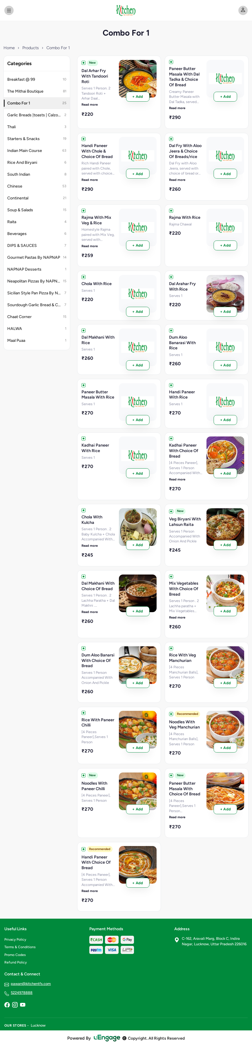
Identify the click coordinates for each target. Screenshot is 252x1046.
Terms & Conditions (20, 947)
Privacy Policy (15, 939)
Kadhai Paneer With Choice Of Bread (183, 450)
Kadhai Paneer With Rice (95, 448)
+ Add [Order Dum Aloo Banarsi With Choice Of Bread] (137, 683)
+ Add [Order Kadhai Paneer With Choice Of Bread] (225, 473)
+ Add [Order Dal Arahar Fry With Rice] (225, 311)
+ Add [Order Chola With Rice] (137, 311)
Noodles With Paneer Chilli (94, 786)
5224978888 (21, 992)
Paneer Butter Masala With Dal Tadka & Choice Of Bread (184, 76)
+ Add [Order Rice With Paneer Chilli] (137, 748)
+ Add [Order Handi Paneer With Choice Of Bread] (137, 883)
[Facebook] (7, 1005)
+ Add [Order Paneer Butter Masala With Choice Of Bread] (225, 809)
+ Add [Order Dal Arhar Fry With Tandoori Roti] (137, 96)
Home (9, 47)
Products (30, 47)
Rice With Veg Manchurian (182, 657)
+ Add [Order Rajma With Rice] (225, 245)
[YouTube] (22, 1005)
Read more (89, 104)
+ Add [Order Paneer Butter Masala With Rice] (137, 420)
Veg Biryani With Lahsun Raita (185, 521)
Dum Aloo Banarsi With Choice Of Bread (98, 660)
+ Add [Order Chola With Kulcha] (137, 545)
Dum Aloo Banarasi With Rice (182, 342)
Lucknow (38, 1025)
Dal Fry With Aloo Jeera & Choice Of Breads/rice (185, 151)
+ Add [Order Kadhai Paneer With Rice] (137, 473)
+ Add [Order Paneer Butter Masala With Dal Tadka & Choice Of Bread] (225, 96)
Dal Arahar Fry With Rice (182, 286)
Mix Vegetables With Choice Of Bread (183, 589)
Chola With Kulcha (91, 519)
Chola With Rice (96, 283)
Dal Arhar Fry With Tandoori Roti (94, 76)
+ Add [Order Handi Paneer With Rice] (225, 420)
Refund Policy (15, 962)
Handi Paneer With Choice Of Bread (96, 862)
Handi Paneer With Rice (182, 394)
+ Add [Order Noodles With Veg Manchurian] (225, 748)
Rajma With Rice (184, 217)
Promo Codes (15, 955)
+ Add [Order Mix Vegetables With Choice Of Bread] (225, 611)
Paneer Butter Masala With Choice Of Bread (184, 789)
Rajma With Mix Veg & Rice (96, 220)
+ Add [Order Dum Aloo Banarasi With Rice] (225, 365)
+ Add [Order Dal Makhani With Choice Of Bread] (137, 611)
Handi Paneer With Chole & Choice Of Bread (97, 151)
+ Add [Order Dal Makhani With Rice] (137, 365)
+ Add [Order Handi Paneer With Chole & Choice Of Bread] (137, 174)
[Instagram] (14, 1005)
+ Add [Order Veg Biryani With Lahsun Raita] (225, 545)
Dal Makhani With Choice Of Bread (98, 586)
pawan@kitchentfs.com (31, 983)
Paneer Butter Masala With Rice (97, 394)
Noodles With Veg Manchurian (184, 724)
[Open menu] (9, 10)
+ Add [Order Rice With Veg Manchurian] (225, 683)
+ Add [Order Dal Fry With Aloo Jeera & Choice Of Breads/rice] (225, 174)
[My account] (243, 10)
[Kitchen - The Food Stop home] (126, 10)
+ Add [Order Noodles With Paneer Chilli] (137, 809)
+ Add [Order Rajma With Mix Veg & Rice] (137, 245)
